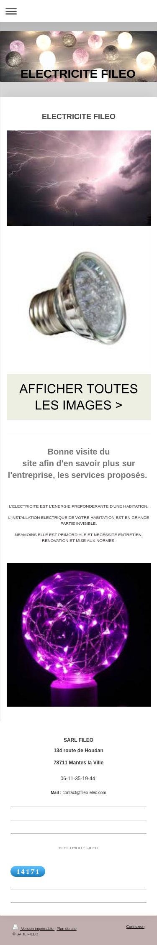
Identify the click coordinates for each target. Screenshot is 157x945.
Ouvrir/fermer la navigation (78, 11)
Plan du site (67, 929)
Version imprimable (33, 929)
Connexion (135, 927)
